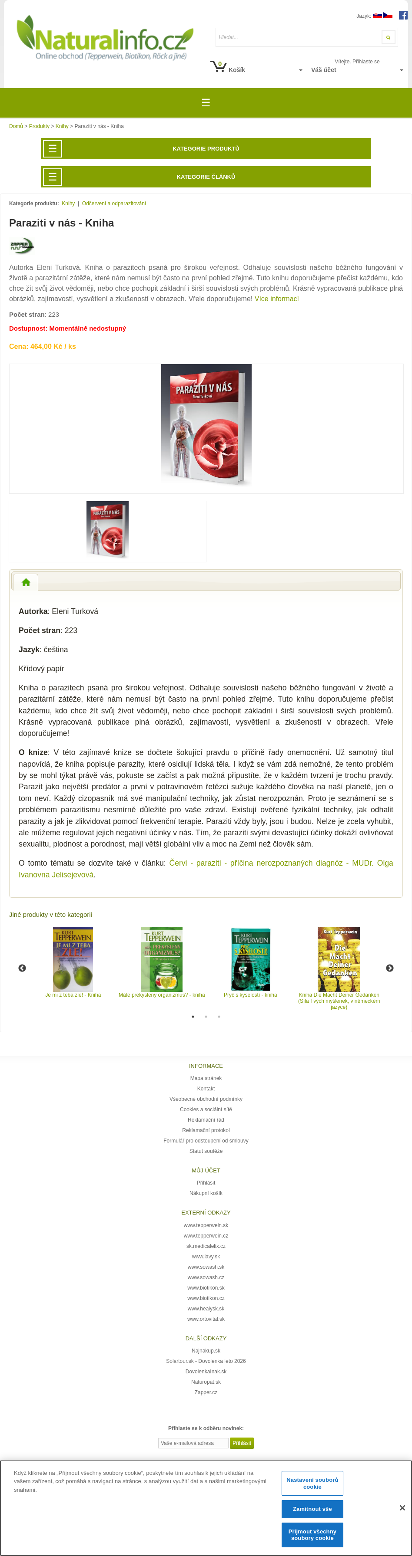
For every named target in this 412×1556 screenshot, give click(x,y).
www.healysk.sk (206, 1309)
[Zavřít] (402, 1507)
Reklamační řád (206, 1120)
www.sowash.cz (206, 1277)
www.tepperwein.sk (206, 1225)
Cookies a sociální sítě (206, 1109)
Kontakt (206, 1089)
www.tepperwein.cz (206, 1236)
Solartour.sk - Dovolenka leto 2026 (206, 1361)
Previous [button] (22, 968)
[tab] (25, 582)
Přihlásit (206, 1183)
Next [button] (389, 968)
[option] (73, 962)
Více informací (277, 298)
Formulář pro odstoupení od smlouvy (205, 1141)
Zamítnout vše (312, 1509)
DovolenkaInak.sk (206, 1372)
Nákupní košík (206, 1193)
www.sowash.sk (206, 1267)
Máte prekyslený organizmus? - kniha (162, 995)
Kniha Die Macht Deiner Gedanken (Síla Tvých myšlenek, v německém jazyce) (339, 1001)
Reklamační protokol (205, 1130)
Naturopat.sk (206, 1382)
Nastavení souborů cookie (312, 1483)
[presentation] (25, 582)
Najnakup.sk (206, 1351)
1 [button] (193, 1016)
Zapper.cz (206, 1392)
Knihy (62, 126)
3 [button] (219, 1016)
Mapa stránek (206, 1078)
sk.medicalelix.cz (206, 1246)
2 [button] (206, 1016)
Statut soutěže (206, 1151)
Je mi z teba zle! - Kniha (73, 995)
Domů (16, 126)
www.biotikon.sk (205, 1288)
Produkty (39, 126)
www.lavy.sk (206, 1257)
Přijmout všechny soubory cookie (312, 1535)
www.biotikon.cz (205, 1298)
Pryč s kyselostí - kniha (250, 995)
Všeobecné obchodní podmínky (206, 1099)
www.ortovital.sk (206, 1319)
